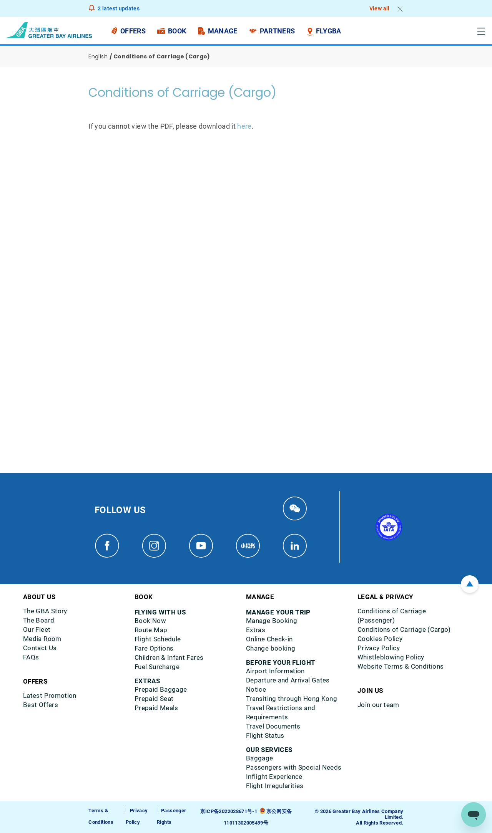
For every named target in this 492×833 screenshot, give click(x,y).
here (244, 126)
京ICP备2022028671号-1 (228, 811)
